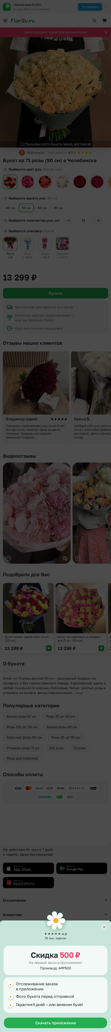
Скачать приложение (55, 1022)
